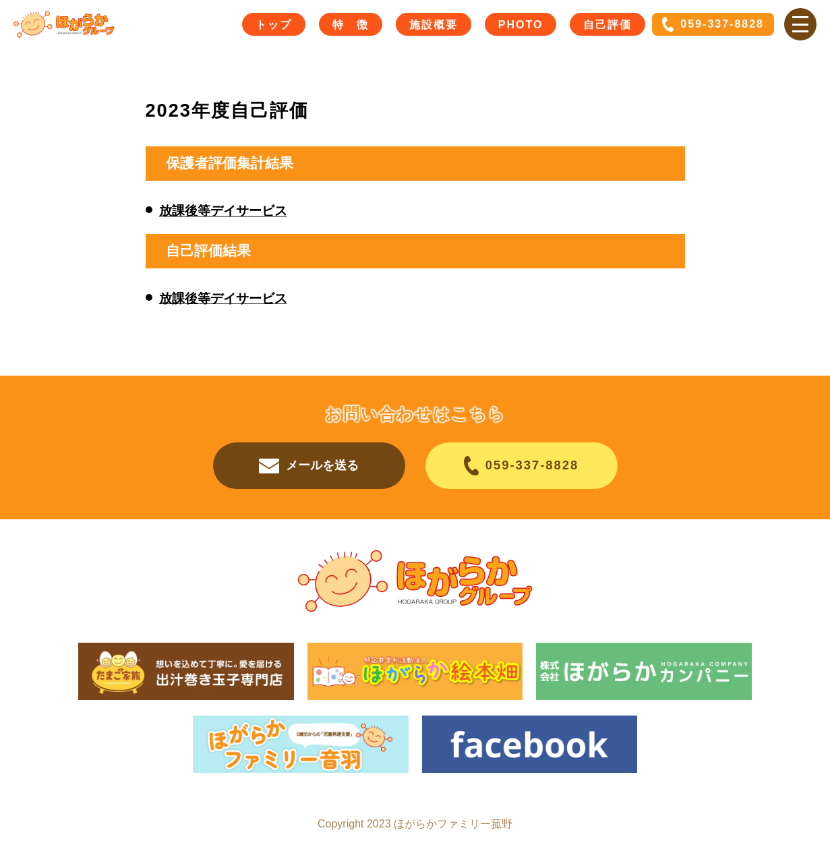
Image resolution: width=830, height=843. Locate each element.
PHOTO (520, 24)
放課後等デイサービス (223, 210)
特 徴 (350, 24)
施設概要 (433, 24)
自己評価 (607, 24)
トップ (274, 24)
